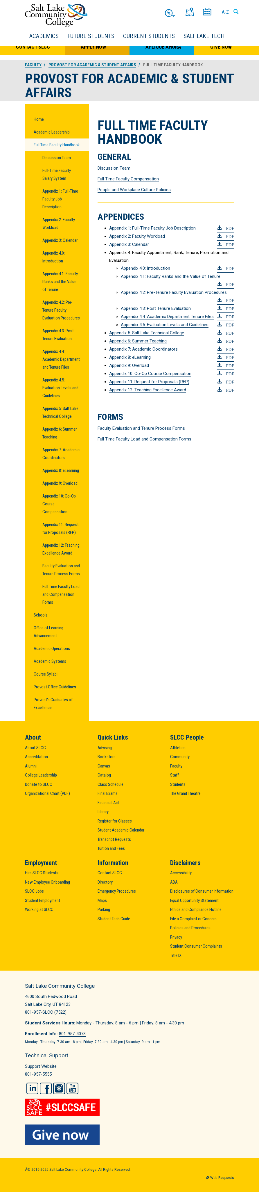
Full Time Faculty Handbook (57, 145)
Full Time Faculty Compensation (128, 179)
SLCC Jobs (34, 891)
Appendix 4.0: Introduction (53, 257)
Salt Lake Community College (56, 15)
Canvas (104, 766)
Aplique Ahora (163, 47)
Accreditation (36, 756)
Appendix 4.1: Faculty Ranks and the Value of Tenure (60, 281)
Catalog (104, 775)
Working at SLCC (39, 909)
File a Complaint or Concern (193, 918)
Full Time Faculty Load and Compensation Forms (61, 594)
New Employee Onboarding (47, 882)
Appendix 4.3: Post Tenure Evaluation (58, 334)
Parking (104, 909)
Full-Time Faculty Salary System (56, 174)
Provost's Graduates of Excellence (53, 703)
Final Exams (108, 793)
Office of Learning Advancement (48, 631)
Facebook (46, 1088)
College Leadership (41, 775)
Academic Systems (50, 661)
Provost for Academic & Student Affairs (92, 64)
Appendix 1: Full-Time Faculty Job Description (60, 199)
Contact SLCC (33, 47)
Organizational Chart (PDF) (47, 793)
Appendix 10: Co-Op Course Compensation (59, 503)
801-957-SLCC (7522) (45, 1012)
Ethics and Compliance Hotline (196, 909)
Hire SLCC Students (41, 872)
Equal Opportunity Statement (194, 900)
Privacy (176, 937)
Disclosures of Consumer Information (201, 891)
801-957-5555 (38, 1074)
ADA (174, 882)
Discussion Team (56, 157)
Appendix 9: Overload (60, 483)
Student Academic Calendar (121, 830)
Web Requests (222, 1178)
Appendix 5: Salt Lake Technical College (60, 412)
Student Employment (42, 900)
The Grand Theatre (185, 793)
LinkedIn (32, 1088)
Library (103, 811)
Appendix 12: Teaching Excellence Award (61, 549)
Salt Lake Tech (204, 36)
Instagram (59, 1088)
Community (180, 756)
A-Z (225, 12)
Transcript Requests (114, 839)
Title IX (175, 955)
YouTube (72, 1088)
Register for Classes (115, 821)
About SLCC (35, 747)
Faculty (33, 64)
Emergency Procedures (117, 891)
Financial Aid (108, 802)
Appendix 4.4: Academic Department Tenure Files (167, 316)
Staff (174, 775)
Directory (105, 882)
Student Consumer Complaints (196, 946)
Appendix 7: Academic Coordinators (61, 453)
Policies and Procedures (190, 927)
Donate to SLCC (38, 784)
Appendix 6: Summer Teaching (59, 433)
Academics (44, 36)
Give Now (221, 47)
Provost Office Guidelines (55, 687)
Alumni (31, 766)
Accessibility (181, 872)
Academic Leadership (52, 132)
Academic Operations (52, 648)
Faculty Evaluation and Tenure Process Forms (61, 569)
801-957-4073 (72, 1033)
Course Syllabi (45, 674)
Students (178, 784)
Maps (102, 900)
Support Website (41, 1066)
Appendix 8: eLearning (60, 470)
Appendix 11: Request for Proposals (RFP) (60, 528)
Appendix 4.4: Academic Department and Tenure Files (61, 359)
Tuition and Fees (111, 848)
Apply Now (93, 47)
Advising (105, 747)
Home (39, 119)
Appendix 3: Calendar (60, 240)
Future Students (90, 36)
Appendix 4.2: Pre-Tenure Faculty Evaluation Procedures (61, 310)
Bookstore (107, 756)
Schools (41, 615)
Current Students (149, 36)
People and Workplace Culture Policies (134, 189)
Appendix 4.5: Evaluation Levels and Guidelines (60, 387)
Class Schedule (110, 784)
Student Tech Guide (114, 918)
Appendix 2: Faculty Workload (58, 223)
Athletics (178, 747)
